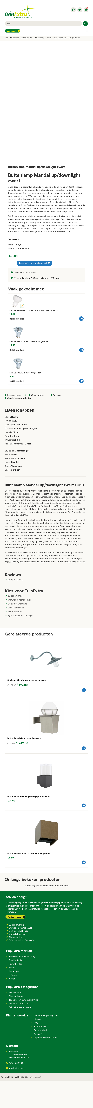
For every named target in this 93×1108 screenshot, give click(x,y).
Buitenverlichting (27, 38)
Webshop (15, 38)
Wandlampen (41, 38)
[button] (86, 31)
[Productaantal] (11, 274)
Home (7, 38)
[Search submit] (85, 23)
